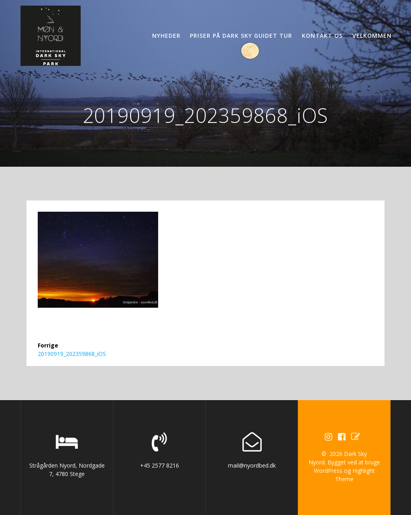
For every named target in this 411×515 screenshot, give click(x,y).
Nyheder (166, 35)
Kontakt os (322, 35)
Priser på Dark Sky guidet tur (241, 35)
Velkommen (372, 35)
